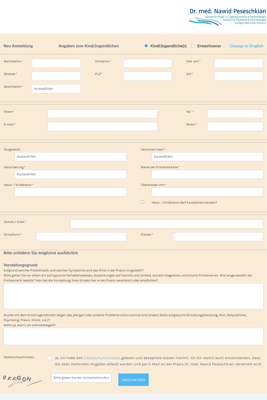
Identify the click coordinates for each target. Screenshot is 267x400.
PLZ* (98, 74)
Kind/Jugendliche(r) (169, 46)
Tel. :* (190, 112)
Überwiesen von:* (153, 185)
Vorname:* (103, 61)
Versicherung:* (15, 167)
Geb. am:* (193, 61)
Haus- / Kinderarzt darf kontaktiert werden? (184, 203)
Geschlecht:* (13, 87)
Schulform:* (13, 235)
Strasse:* (10, 74)
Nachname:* (13, 61)
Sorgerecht (12, 149)
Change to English (246, 46)
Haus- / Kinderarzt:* (19, 185)
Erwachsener (209, 46)
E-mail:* (10, 124)
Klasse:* (147, 235)
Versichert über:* (153, 149)
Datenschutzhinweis (19, 357)
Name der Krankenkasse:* (160, 167)
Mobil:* (191, 124)
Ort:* (189, 74)
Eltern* (9, 112)
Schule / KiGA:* (15, 222)
